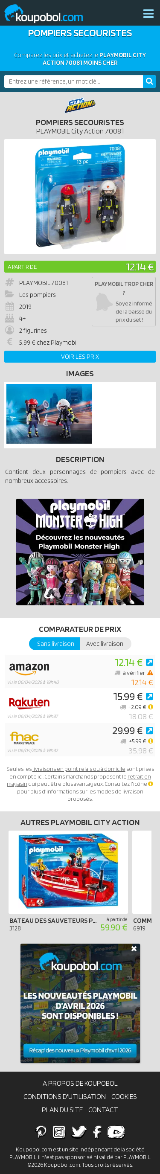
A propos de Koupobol (80, 1083)
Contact (103, 1109)
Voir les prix (80, 356)
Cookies (124, 1096)
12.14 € (139, 266)
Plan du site (62, 1109)
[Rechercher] (149, 81)
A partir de (22, 266)
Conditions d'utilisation (64, 1096)
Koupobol (49, 13)
